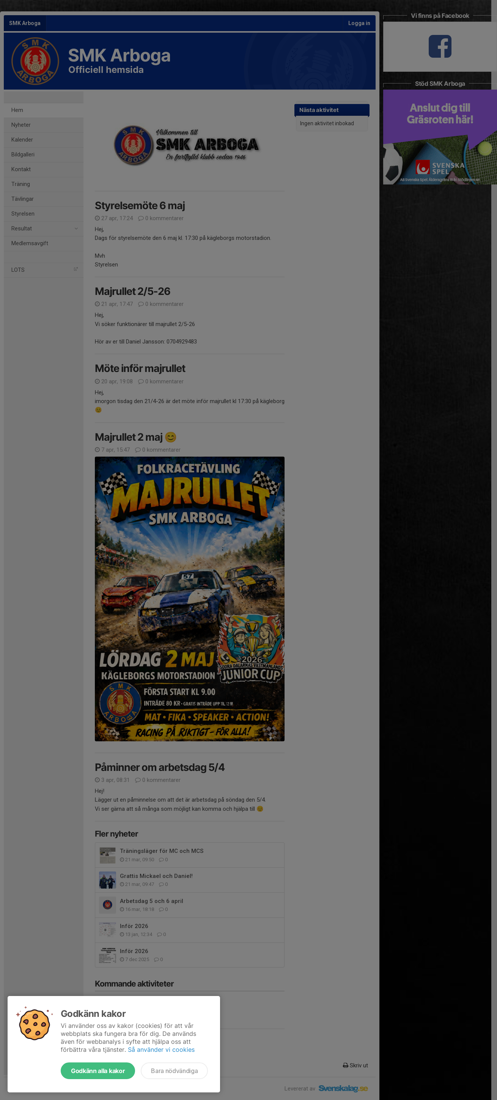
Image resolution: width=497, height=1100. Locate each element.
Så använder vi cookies (161, 1049)
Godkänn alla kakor (98, 1071)
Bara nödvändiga (174, 1071)
